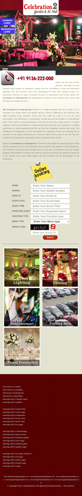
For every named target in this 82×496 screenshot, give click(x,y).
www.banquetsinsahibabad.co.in (42, 480)
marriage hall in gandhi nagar (15, 447)
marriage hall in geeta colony (14, 434)
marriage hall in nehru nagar (14, 460)
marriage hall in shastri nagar (14, 463)
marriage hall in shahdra (12, 402)
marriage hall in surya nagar (14, 412)
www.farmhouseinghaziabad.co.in (15, 477)
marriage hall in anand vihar (14, 409)
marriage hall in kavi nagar (14, 440)
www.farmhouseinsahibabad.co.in (42, 477)
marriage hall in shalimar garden (16, 437)
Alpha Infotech (68, 486)
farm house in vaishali (12, 386)
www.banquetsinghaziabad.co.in (17, 480)
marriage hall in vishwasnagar (15, 431)
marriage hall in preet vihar (14, 421)
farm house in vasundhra (13, 390)
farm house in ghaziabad (13, 396)
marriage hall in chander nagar (15, 399)
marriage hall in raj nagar (13, 424)
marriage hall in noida (12, 466)
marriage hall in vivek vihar (14, 418)
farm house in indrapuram (13, 393)
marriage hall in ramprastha (14, 415)
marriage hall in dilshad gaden (15, 444)
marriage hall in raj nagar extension (17, 453)
